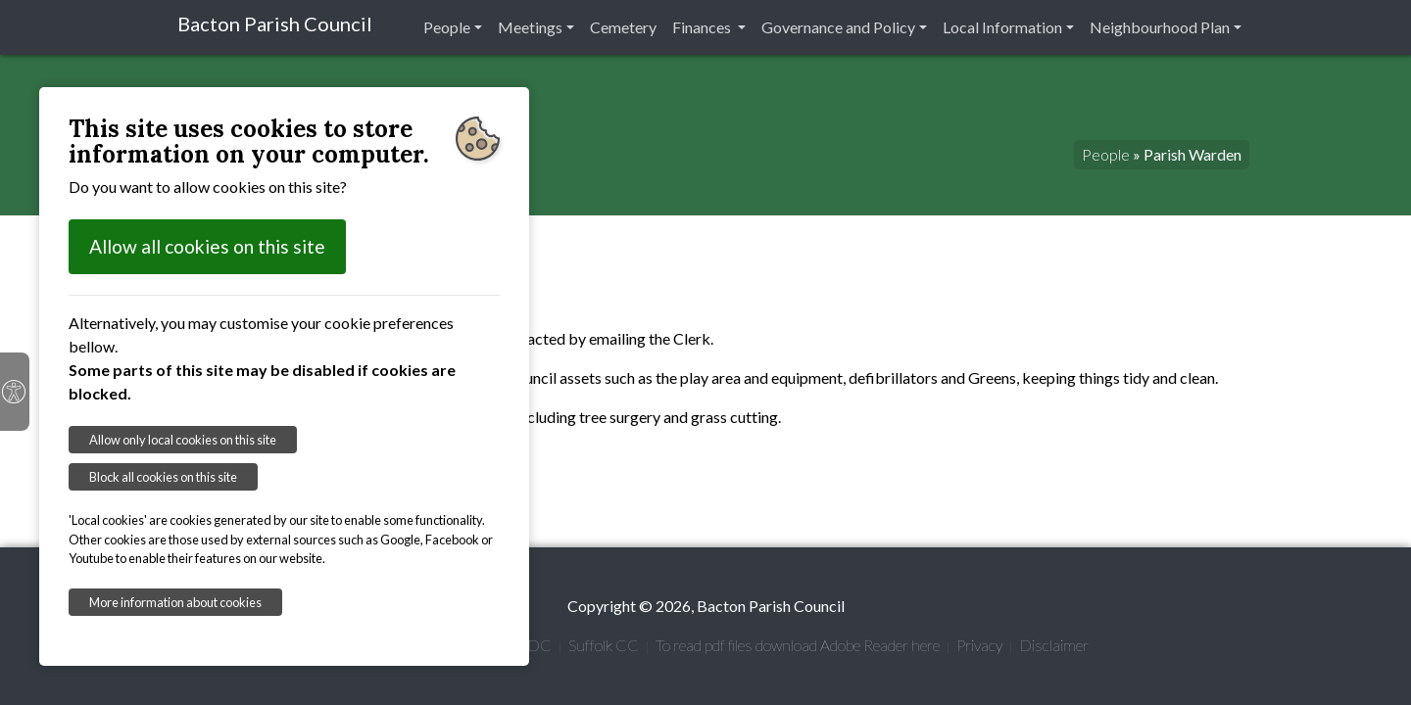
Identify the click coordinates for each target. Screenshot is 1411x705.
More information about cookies (175, 602)
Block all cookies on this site (163, 477)
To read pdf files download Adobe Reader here (798, 644)
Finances (703, 27)
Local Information (1002, 27)
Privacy (979, 644)
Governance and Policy (838, 27)
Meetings (530, 27)
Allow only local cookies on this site (182, 439)
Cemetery (623, 27)
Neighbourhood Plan (1160, 27)
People (446, 27)
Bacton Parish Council (274, 23)
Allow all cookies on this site (207, 246)
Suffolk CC (603, 644)
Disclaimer (1054, 644)
